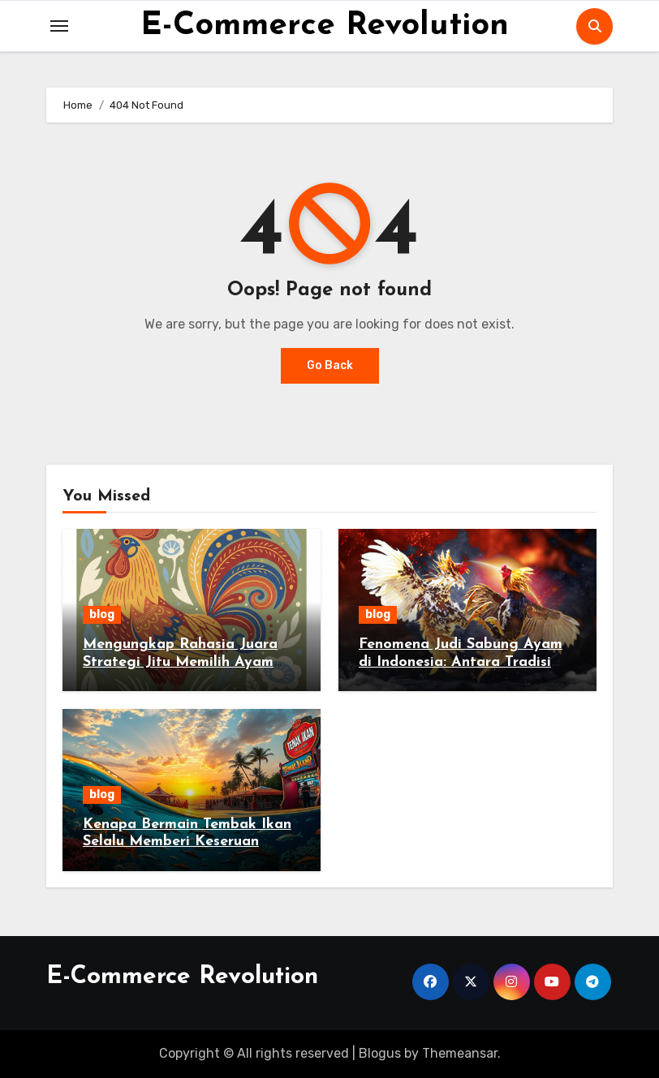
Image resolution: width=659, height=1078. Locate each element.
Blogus (380, 1053)
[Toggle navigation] (59, 26)
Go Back (330, 365)
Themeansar (459, 1053)
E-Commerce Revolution (324, 26)
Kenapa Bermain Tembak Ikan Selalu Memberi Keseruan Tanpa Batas (187, 842)
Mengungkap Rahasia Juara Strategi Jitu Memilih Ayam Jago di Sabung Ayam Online (184, 662)
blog (101, 614)
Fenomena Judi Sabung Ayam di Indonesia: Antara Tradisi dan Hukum (460, 662)
